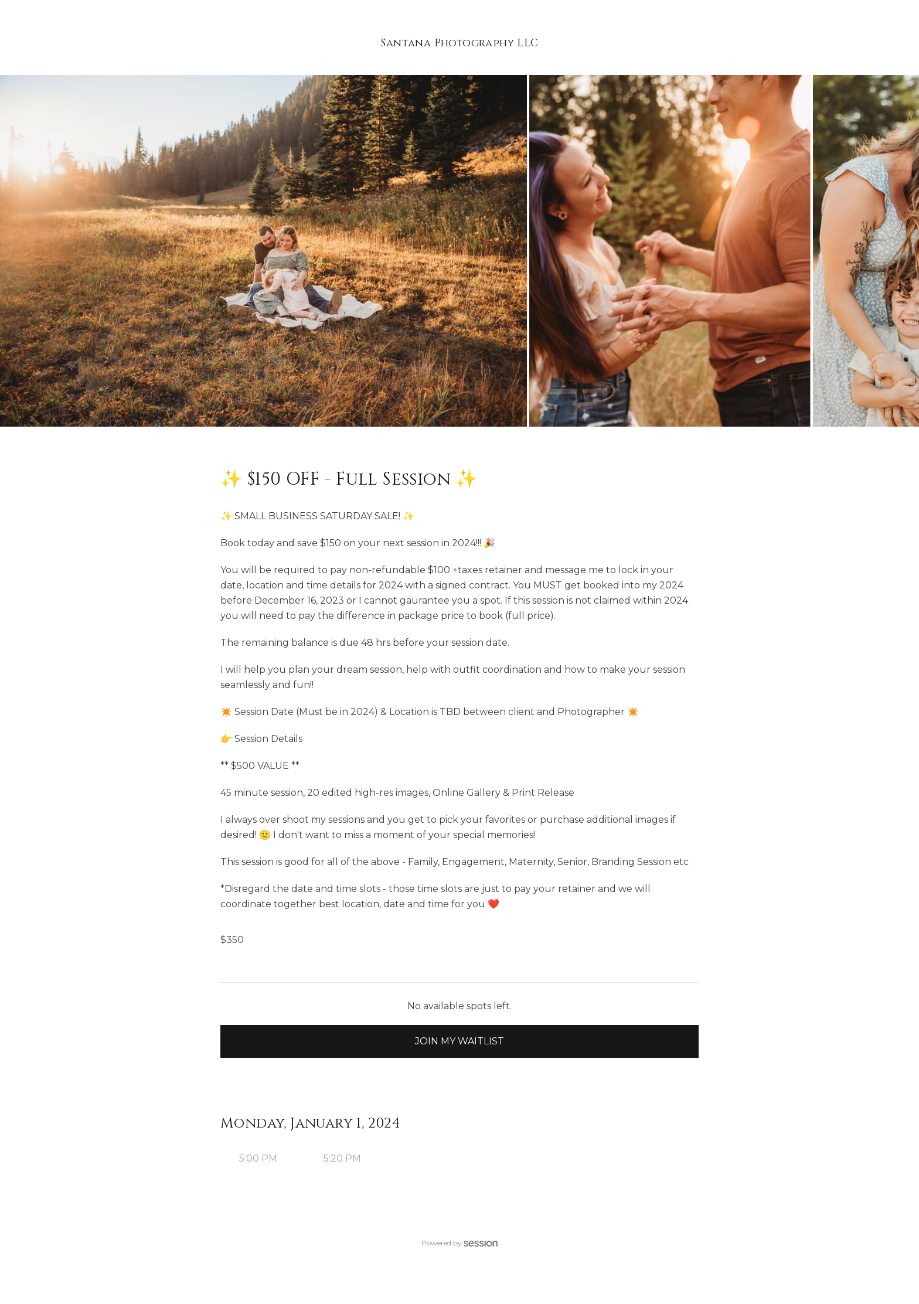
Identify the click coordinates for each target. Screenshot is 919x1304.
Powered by (459, 1242)
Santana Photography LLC (459, 43)
